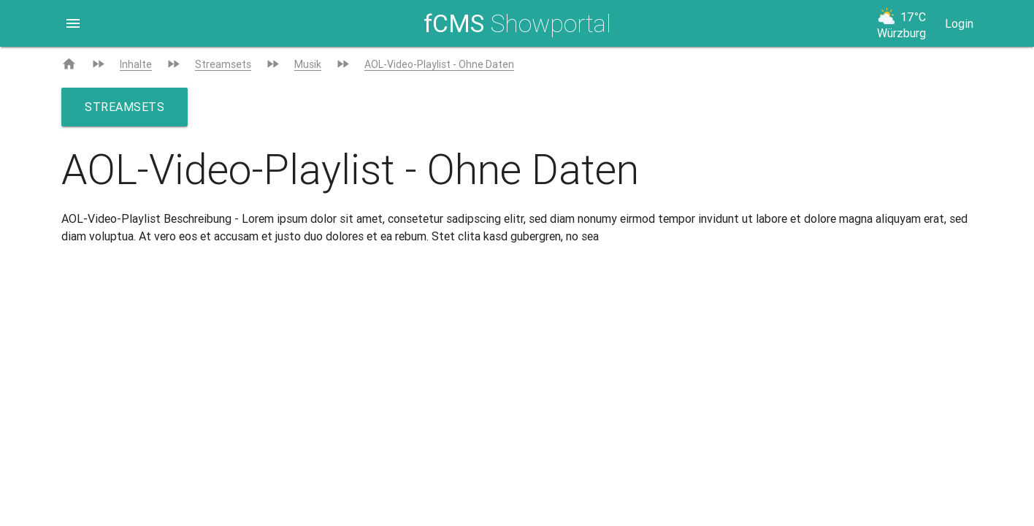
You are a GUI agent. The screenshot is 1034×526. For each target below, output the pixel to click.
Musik (307, 64)
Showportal (517, 23)
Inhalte (136, 64)
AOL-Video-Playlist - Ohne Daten (439, 64)
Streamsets (223, 64)
